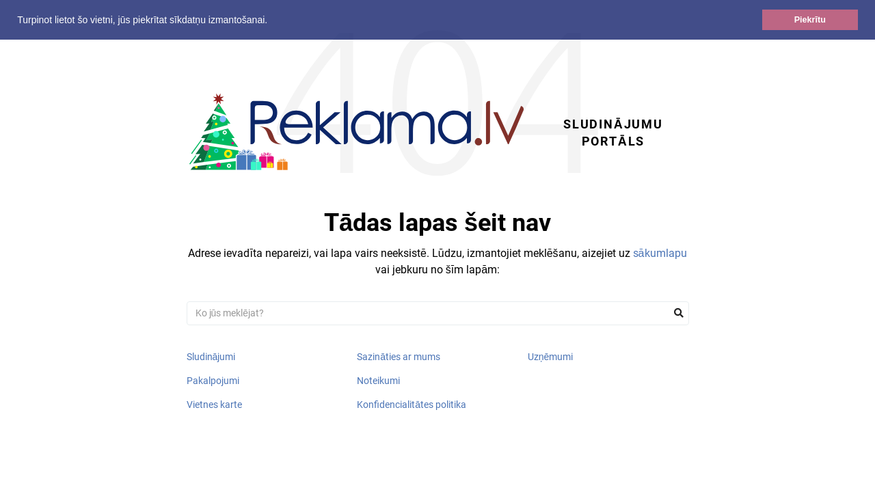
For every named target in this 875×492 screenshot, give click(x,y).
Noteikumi (378, 380)
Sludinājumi (211, 356)
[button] (272, 21)
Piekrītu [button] (810, 20)
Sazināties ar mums (398, 356)
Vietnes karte (214, 404)
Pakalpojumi (213, 380)
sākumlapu (660, 253)
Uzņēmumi (551, 356)
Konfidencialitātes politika (411, 404)
